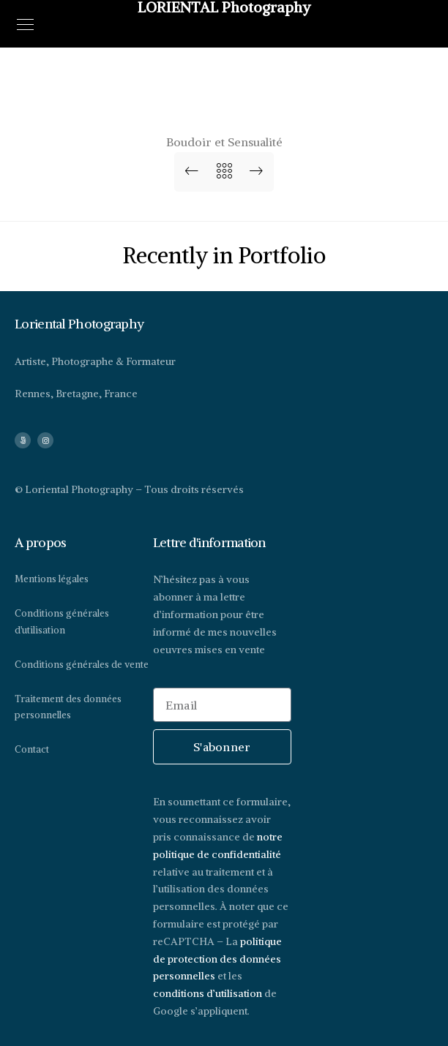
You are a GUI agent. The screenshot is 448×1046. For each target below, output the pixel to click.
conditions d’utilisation (207, 993)
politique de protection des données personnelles (217, 959)
